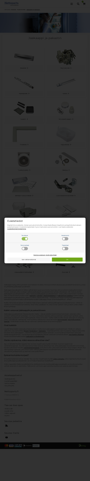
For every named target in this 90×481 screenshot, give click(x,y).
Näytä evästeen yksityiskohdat (45, 255)
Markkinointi (65, 237)
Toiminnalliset (25, 247)
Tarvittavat (25, 237)
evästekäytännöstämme (16, 229)
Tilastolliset (65, 247)
